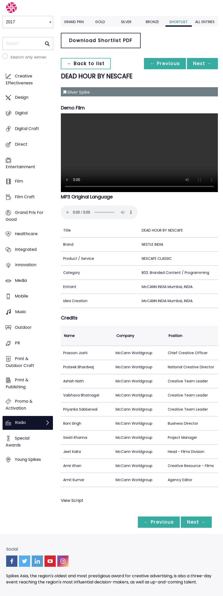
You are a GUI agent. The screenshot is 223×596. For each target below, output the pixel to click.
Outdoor (23, 328)
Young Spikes (28, 459)
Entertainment (20, 167)
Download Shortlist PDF (100, 40)
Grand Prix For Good (24, 216)
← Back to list (86, 63)
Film (19, 181)
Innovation (25, 265)
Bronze (152, 21)
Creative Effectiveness (19, 79)
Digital (21, 113)
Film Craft (25, 197)
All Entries (205, 21)
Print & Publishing (17, 383)
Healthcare (26, 234)
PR (17, 343)
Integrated (26, 249)
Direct (21, 144)
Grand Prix (74, 21)
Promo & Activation (19, 404)
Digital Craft (27, 129)
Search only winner (28, 57)
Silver (126, 21)
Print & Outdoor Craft (20, 362)
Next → (202, 63)
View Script (72, 500)
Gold (100, 21)
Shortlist (178, 21)
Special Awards (17, 441)
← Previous (164, 63)
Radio (20, 422)
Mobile (21, 296)
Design (21, 97)
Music (20, 312)
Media (21, 281)
